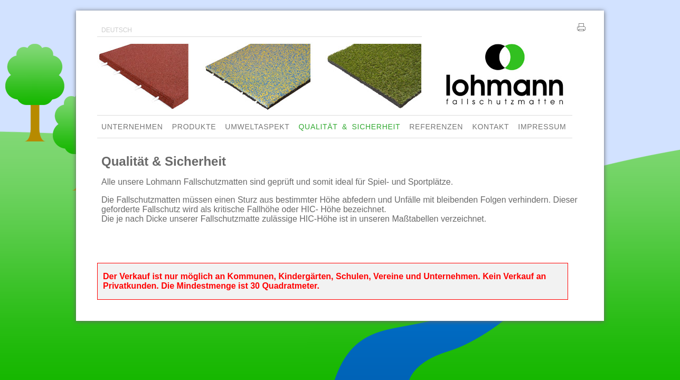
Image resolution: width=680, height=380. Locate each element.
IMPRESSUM (542, 126)
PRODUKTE (194, 126)
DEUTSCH (116, 30)
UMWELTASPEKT (257, 126)
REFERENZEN (436, 126)
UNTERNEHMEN (132, 126)
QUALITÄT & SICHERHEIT (350, 126)
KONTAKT (490, 126)
